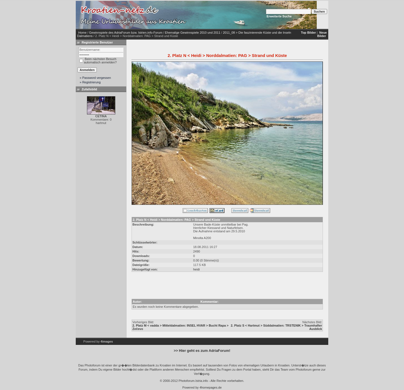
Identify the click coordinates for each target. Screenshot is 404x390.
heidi (196, 269)
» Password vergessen (95, 77)
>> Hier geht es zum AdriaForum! (202, 350)
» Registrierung (90, 82)
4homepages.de (210, 387)
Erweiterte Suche (279, 16)
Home (82, 32)
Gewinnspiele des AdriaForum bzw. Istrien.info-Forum (125, 32)
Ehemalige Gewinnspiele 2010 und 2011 (193, 32)
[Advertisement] (236, 15)
